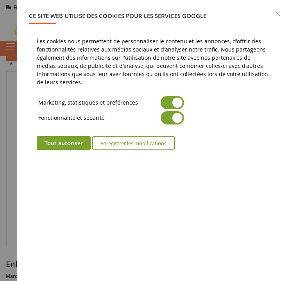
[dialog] (152, 140)
